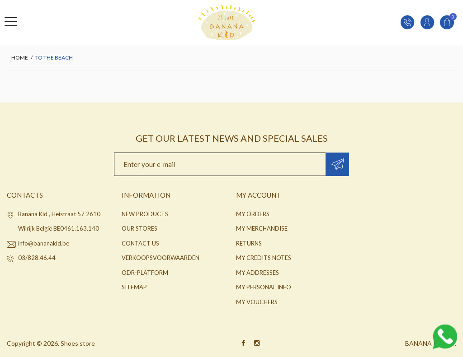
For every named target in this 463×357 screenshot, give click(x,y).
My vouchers (257, 302)
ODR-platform (145, 272)
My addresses (257, 272)
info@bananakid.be (43, 243)
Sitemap (134, 287)
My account (258, 195)
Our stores (139, 228)
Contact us (140, 243)
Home (19, 57)
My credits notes (263, 257)
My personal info (263, 287)
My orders (252, 214)
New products (145, 214)
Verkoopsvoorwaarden (160, 257)
